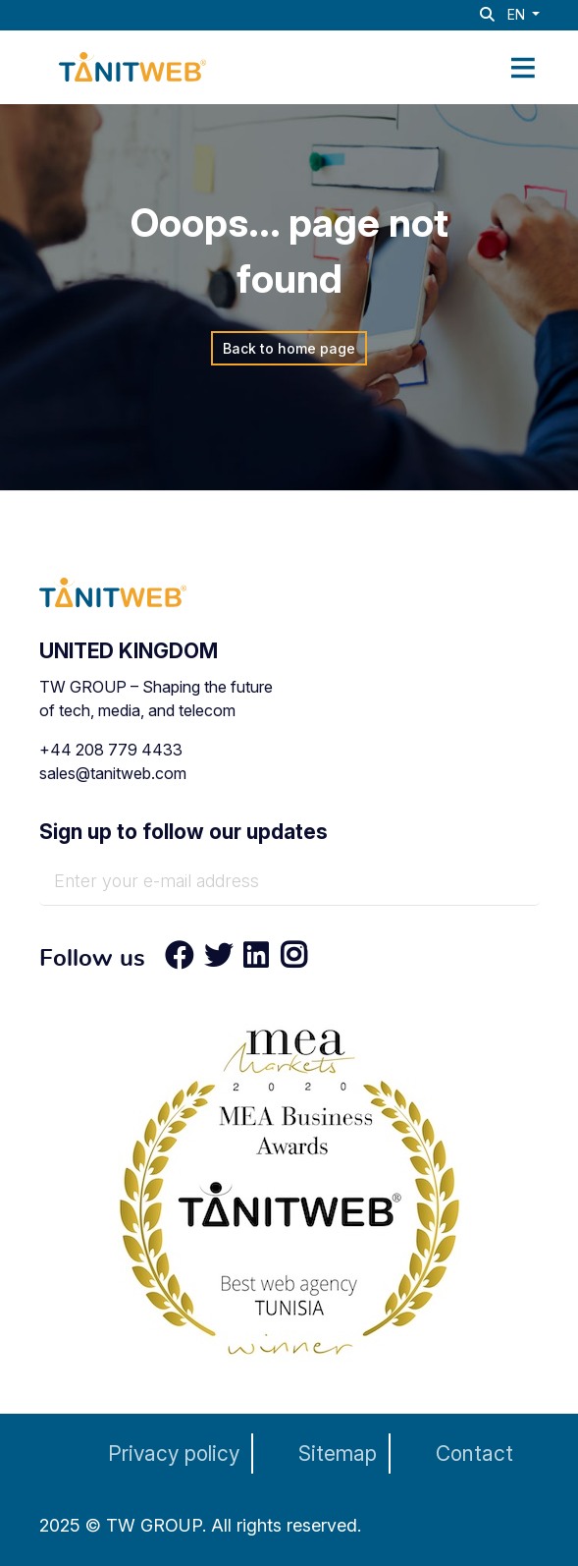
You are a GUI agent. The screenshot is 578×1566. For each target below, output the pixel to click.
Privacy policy (173, 1453)
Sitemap (337, 1453)
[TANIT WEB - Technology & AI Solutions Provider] (132, 65)
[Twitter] (218, 959)
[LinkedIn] (256, 959)
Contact (474, 1453)
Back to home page (289, 348)
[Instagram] (287, 959)
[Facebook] (179, 959)
